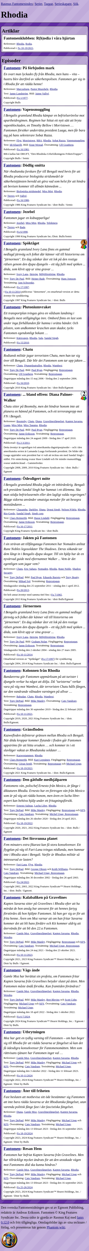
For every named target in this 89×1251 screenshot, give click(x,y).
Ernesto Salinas (25, 805)
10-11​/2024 (24, 1075)
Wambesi (57, 365)
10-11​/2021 (24, 713)
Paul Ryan (36, 370)
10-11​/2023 (24, 954)
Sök (75, 4)
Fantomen (12, 68)
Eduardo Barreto (52, 577)
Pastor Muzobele (39, 89)
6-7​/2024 (23, 1016)
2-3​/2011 (23, 442)
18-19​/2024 (24, 1133)
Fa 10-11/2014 (13, 291)
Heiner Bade (38, 278)
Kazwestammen (25, 755)
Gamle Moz (23, 933)
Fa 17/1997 (48, 659)
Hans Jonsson (68, 278)
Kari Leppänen (42, 759)
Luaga (7, 425)
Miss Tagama (31, 425)
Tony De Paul (17, 278)
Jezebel (20, 223)
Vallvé (23, 195)
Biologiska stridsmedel (29, 191)
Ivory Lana (22, 274)
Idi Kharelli (16, 144)
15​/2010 (23, 342)
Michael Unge (73, 763)
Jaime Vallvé (42, 93)
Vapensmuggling (75, 140)
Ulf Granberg (66, 144)
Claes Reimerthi (18, 518)
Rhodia (20, 43)
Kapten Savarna (73, 421)
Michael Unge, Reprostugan (49, 873)
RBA (39, 140)
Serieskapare (63, 4)
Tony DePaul (17, 577)
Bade (22, 227)
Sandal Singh (51, 338)
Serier (38, 4)
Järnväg (34, 274)
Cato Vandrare (69, 700)
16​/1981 (23, 149)
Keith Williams (60, 869)
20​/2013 (23, 590)
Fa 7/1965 (56, 594)
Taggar (48, 4)
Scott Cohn (71, 999)
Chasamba (22, 509)
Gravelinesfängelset (53, 421)
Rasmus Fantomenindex (17, 4)
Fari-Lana (22, 864)
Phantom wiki (56, 1227)
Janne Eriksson (27, 433)
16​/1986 (23, 200)
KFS (82, 810)
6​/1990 (22, 231)
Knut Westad (36, 144)
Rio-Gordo (9, 513)
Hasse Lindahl (41, 518)
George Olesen (39, 869)
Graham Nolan (39, 641)
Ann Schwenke (26, 282)
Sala (40, 338)
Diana (38, 421)
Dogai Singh (53, 509)
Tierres (11, 195)
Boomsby (21, 421)
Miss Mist (47, 191)
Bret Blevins (53, 999)
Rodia (28, 43)
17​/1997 (23, 287)
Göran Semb (25, 763)
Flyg (19, 140)
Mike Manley (38, 700)
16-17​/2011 (24, 526)
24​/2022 (23, 882)
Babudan (21, 696)
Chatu (20, 365)
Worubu (8, 937)
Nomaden (43, 568)
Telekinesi (52, 223)
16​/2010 (23, 383)
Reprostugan (66, 370)
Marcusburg (23, 89)
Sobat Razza (58, 140)
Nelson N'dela (68, 509)
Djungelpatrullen (33, 365)
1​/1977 (22, 98)
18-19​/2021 (25, 48)
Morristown (29, 140)
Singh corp (37, 513)
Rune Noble (64, 568)
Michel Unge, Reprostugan (64, 814)
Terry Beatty (72, 577)
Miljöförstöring (47, 274)
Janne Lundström (19, 93)
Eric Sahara (30, 568)
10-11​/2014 (24, 654)
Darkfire (33, 509)
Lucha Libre (40, 805)
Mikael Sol (24, 581)
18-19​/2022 (24, 823)
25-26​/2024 (24, 1187)
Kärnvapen (22, 338)
